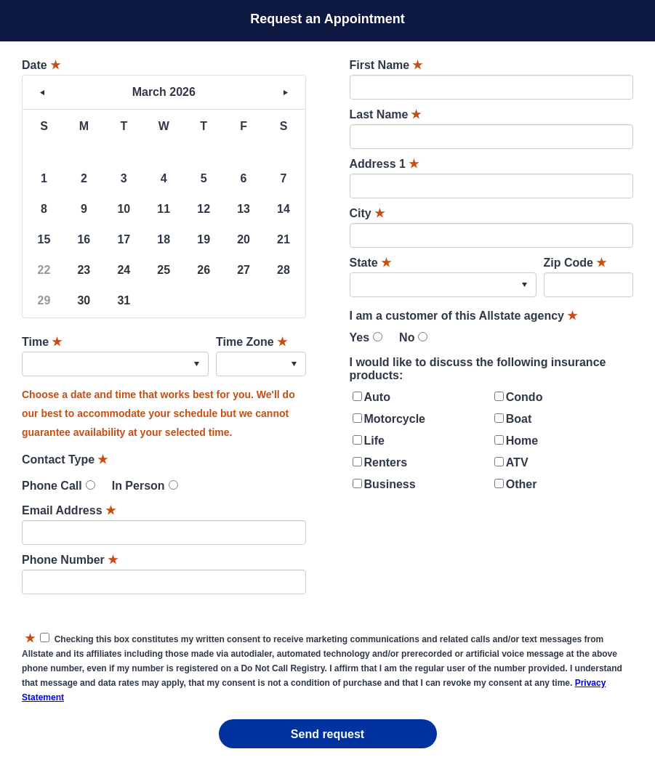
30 (83, 300)
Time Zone (251, 342)
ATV (517, 462)
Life (374, 440)
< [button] (42, 92)
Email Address (69, 510)
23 (83, 270)
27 (243, 270)
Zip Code (575, 262)
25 (163, 270)
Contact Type (65, 459)
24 (123, 270)
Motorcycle (394, 419)
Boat (519, 419)
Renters (386, 462)
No (406, 337)
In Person (138, 485)
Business (390, 484)
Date (41, 65)
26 (203, 270)
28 (283, 270)
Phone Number (70, 560)
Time (42, 342)
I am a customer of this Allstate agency (464, 315)
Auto (377, 397)
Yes (360, 337)
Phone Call (52, 485)
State (370, 262)
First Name (386, 65)
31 (123, 300)
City (367, 213)
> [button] (285, 92)
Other (521, 484)
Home (522, 440)
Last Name (386, 114)
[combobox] (115, 364)
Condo (524, 397)
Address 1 (384, 164)
